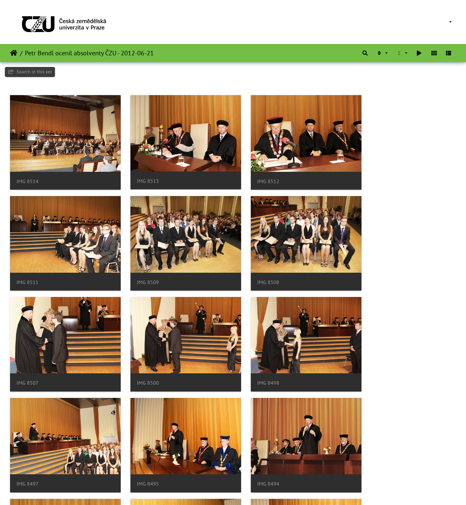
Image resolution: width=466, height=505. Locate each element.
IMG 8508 (141, 273)
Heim (13, 53)
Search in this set (30, 72)
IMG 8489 (255, 466)
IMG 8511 (369, 177)
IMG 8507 (255, 273)
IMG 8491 (141, 466)
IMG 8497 (141, 370)
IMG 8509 (28, 273)
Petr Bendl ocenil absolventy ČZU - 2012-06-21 (89, 53)
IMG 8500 (369, 273)
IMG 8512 (255, 177)
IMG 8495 (255, 370)
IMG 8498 (28, 369)
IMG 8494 (369, 370)
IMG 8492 (28, 466)
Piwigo (243, 491)
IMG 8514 (28, 177)
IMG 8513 (141, 176)
